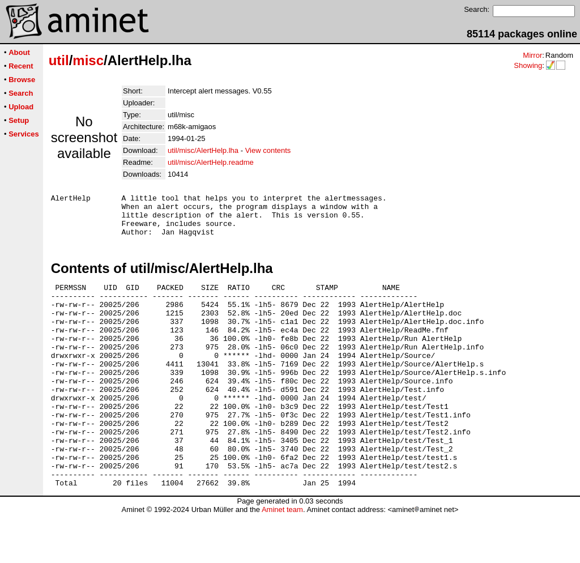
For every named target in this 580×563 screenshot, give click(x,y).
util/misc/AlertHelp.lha (203, 150)
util (59, 60)
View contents (268, 150)
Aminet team (282, 559)
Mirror (532, 55)
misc (88, 60)
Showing (528, 65)
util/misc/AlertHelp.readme (211, 162)
